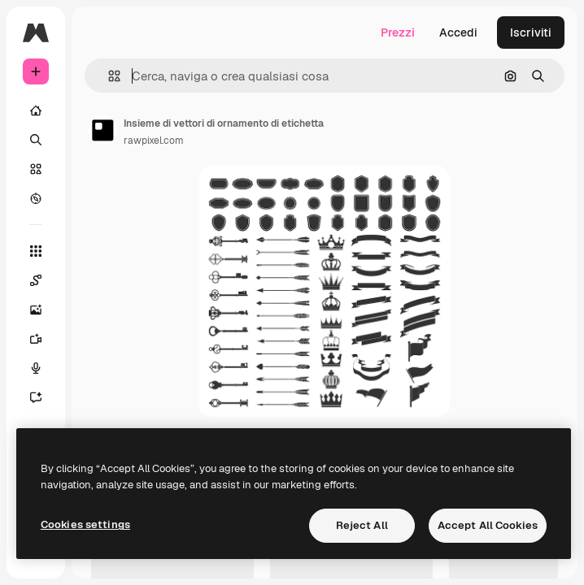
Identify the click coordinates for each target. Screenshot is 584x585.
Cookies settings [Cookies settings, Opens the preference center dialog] (85, 524)
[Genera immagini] (44, 310)
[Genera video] (44, 339)
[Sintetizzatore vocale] (44, 368)
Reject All (362, 525)
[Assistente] (44, 397)
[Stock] (36, 169)
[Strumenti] (36, 251)
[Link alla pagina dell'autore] (102, 130)
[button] (107, 76)
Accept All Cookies (488, 525)
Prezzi (398, 32)
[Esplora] (36, 198)
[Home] (36, 111)
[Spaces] (44, 280)
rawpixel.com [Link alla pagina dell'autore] (154, 140)
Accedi (458, 32)
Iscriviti (530, 32)
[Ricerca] (36, 140)
